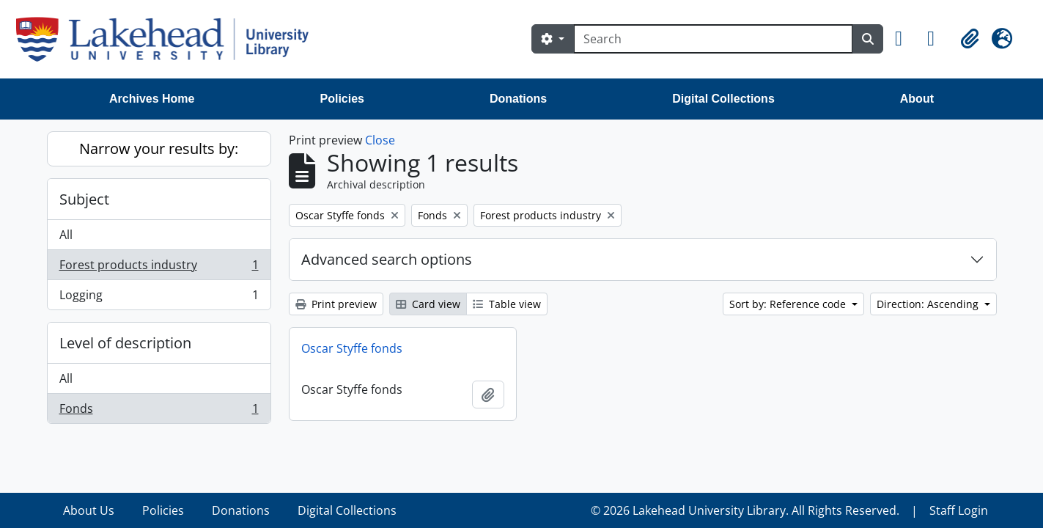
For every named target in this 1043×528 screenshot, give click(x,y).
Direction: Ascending (929, 304)
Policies (342, 98)
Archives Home (152, 98)
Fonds (159, 411)
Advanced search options (386, 259)
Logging (159, 297)
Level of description (125, 343)
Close (380, 140)
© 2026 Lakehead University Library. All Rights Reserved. (745, 510)
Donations (518, 98)
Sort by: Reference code (789, 304)
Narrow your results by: (158, 148)
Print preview (336, 304)
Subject (84, 199)
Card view (428, 304)
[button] (905, 39)
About (917, 98)
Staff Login (958, 510)
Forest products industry (159, 268)
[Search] (713, 39)
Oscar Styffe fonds (351, 348)
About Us (88, 510)
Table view (507, 304)
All (66, 235)
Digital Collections (723, 98)
